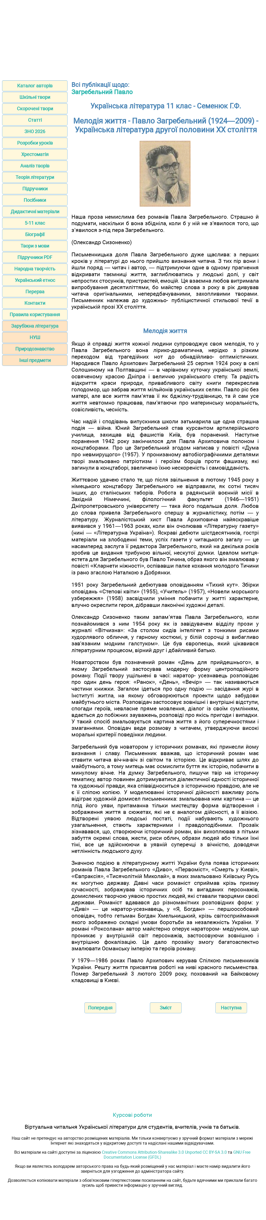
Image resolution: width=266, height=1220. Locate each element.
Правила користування (35, 314)
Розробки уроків (35, 143)
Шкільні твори (34, 97)
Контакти (34, 303)
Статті (35, 120)
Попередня (100, 1007)
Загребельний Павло (102, 92)
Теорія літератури (35, 177)
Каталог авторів (34, 85)
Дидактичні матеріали (35, 211)
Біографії (34, 234)
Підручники (35, 188)
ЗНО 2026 (34, 131)
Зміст (166, 1007)
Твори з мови (35, 246)
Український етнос (35, 280)
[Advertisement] (133, 38)
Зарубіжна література (34, 326)
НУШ (35, 337)
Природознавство (34, 349)
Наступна (231, 1007)
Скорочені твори (35, 108)
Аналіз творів (34, 165)
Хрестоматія (35, 154)
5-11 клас (35, 223)
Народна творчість (34, 268)
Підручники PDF (34, 257)
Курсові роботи (132, 1115)
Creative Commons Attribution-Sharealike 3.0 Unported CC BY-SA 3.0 (164, 1152)
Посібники (35, 200)
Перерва (34, 291)
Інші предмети (35, 360)
